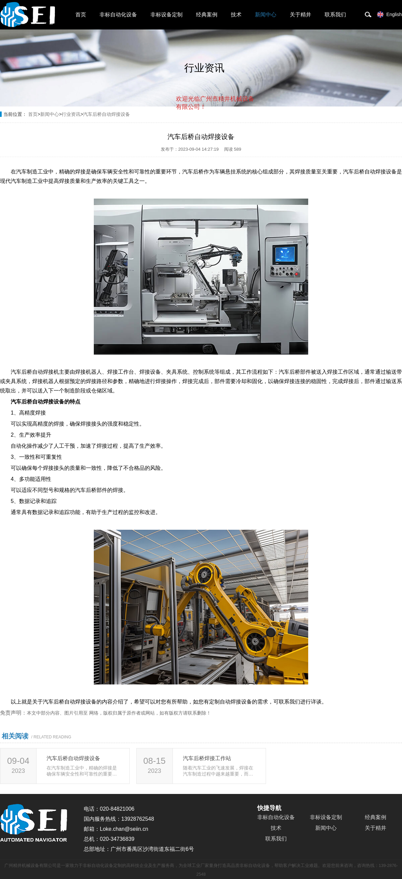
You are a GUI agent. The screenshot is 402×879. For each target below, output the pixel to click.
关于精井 (300, 14)
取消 (200, 134)
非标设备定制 (166, 14)
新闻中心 (265, 14)
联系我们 (335, 14)
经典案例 (206, 14)
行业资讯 (71, 114)
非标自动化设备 (118, 14)
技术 (236, 14)
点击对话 (241, 134)
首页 (80, 14)
